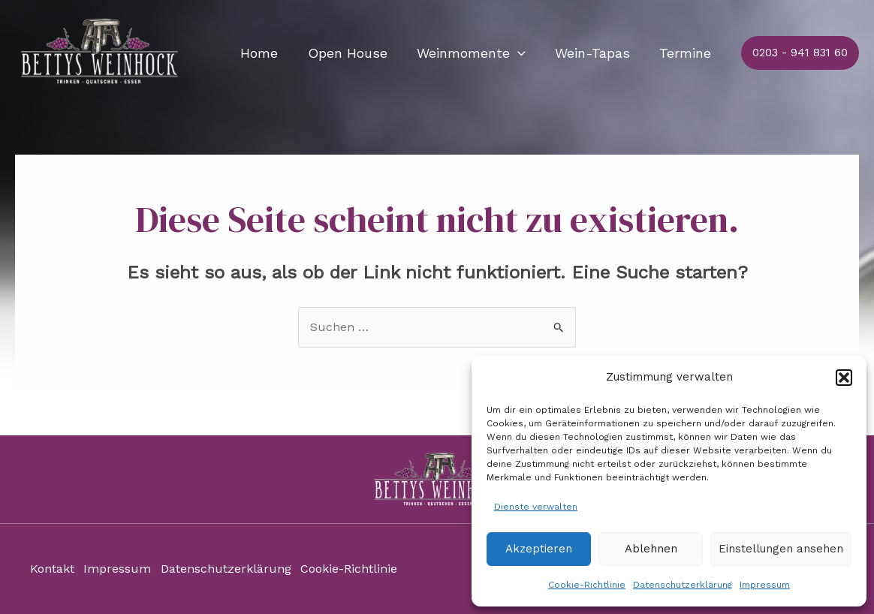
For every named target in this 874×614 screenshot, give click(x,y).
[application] (524, 53)
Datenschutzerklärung (682, 584)
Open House (356, 53)
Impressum (765, 584)
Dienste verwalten (535, 506)
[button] (843, 377)
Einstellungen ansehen (781, 548)
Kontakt (52, 569)
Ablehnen (651, 548)
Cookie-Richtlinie (586, 584)
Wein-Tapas (596, 53)
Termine (687, 53)
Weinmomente (477, 53)
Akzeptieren (538, 548)
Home (270, 53)
